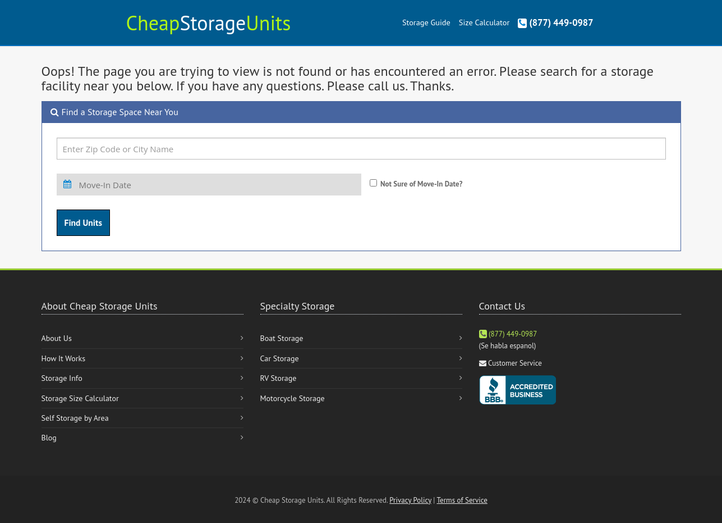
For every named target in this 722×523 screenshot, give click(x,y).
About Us (57, 338)
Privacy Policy (410, 500)
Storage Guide (426, 22)
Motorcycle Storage (292, 398)
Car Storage (279, 358)
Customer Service (515, 363)
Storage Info (62, 378)
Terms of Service (462, 500)
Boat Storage (281, 338)
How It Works (64, 358)
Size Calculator (484, 22)
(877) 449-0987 (555, 22)
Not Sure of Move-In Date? (421, 184)
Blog (49, 438)
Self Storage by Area (75, 418)
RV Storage (278, 378)
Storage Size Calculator (80, 398)
